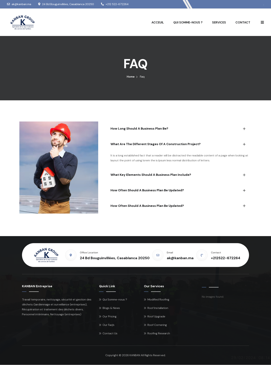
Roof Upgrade (156, 316)
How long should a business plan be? (139, 129)
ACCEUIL (158, 22)
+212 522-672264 (117, 4)
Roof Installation (157, 308)
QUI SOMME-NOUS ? (188, 22)
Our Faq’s (108, 325)
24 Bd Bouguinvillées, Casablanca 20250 (68, 4)
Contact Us (110, 333)
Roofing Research (158, 333)
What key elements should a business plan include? (151, 175)
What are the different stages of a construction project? (156, 144)
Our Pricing (109, 316)
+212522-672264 (225, 258)
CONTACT (242, 22)
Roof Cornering (157, 325)
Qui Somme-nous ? (115, 300)
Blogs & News (111, 308)
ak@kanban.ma (21, 4)
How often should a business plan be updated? (147, 190)
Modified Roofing (158, 300)
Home (131, 77)
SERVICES (219, 22)
